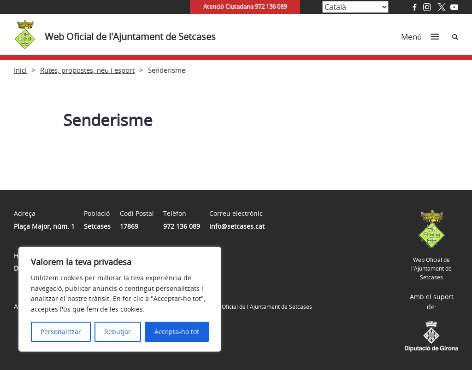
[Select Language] (355, 7)
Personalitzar (61, 331)
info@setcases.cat (237, 226)
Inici (20, 70)
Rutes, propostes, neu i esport (87, 70)
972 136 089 (181, 226)
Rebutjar (117, 331)
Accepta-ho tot (176, 331)
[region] (119, 299)
